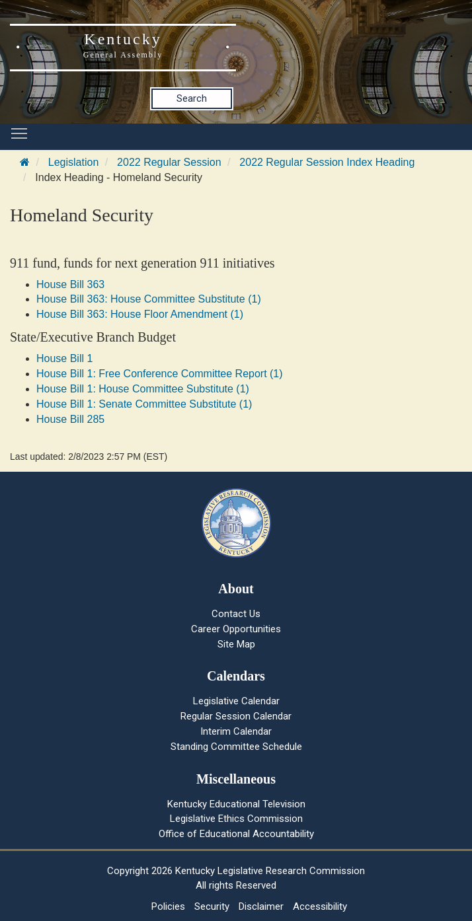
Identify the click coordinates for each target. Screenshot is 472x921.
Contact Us (236, 614)
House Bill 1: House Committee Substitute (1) (142, 388)
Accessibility (320, 906)
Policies (168, 906)
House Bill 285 (70, 419)
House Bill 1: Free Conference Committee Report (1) (159, 373)
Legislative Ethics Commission (236, 819)
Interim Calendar (236, 731)
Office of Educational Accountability (236, 834)
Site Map (236, 644)
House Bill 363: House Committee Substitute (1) (148, 299)
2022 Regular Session (169, 162)
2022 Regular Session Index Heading (326, 162)
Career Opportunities (236, 629)
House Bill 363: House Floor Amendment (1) (139, 314)
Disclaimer (261, 906)
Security (211, 906)
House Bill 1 (64, 358)
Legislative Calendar (236, 701)
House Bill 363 (70, 284)
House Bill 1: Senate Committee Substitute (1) (144, 404)
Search (192, 98)
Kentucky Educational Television (236, 804)
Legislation (73, 162)
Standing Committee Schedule (236, 747)
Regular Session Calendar (236, 716)
